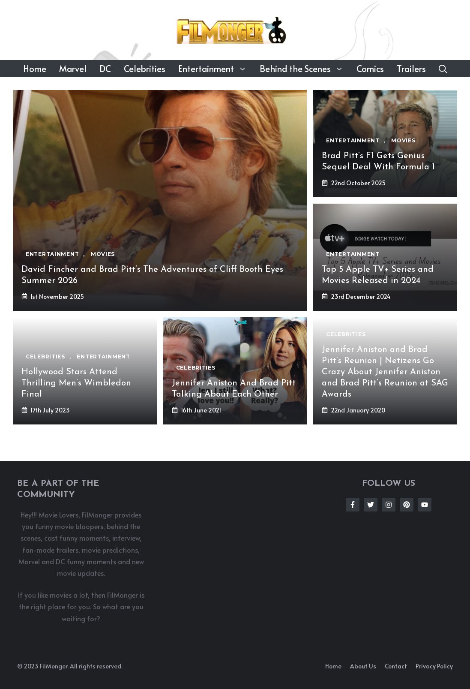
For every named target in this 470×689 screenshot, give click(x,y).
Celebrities (144, 69)
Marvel (73, 69)
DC (105, 69)
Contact (396, 666)
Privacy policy (434, 666)
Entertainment (215, 68)
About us (363, 666)
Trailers (411, 69)
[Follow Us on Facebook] (352, 504)
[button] (443, 68)
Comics (370, 69)
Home (34, 69)
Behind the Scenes (305, 68)
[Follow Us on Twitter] (370, 504)
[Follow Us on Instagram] (388, 504)
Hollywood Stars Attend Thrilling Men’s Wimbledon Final (76, 383)
